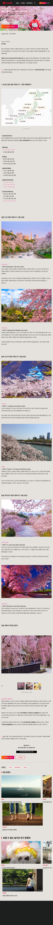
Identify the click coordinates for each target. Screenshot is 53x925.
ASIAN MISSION (6, 917)
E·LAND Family (33, 910)
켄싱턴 (21, 19)
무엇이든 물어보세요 (25, 914)
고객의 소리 (23, 909)
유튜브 (44, 914)
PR (14, 909)
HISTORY (5, 911)
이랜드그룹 (7, 3)
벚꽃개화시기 (12, 19)
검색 (35, 3)
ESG (15, 914)
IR (14, 911)
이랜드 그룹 (7, 905)
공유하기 (20, 757)
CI (3, 919)
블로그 (40, 914)
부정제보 (23, 911)
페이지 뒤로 (50, 858)
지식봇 (4, 19)
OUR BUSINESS (6, 914)
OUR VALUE (5, 909)
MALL (17, 3)
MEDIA (15, 917)
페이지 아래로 (50, 855)
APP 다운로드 (43, 3)
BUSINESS (29, 3)
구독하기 (38, 916)
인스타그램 (35, 914)
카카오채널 (49, 914)
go (43, 910)
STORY (23, 3)
